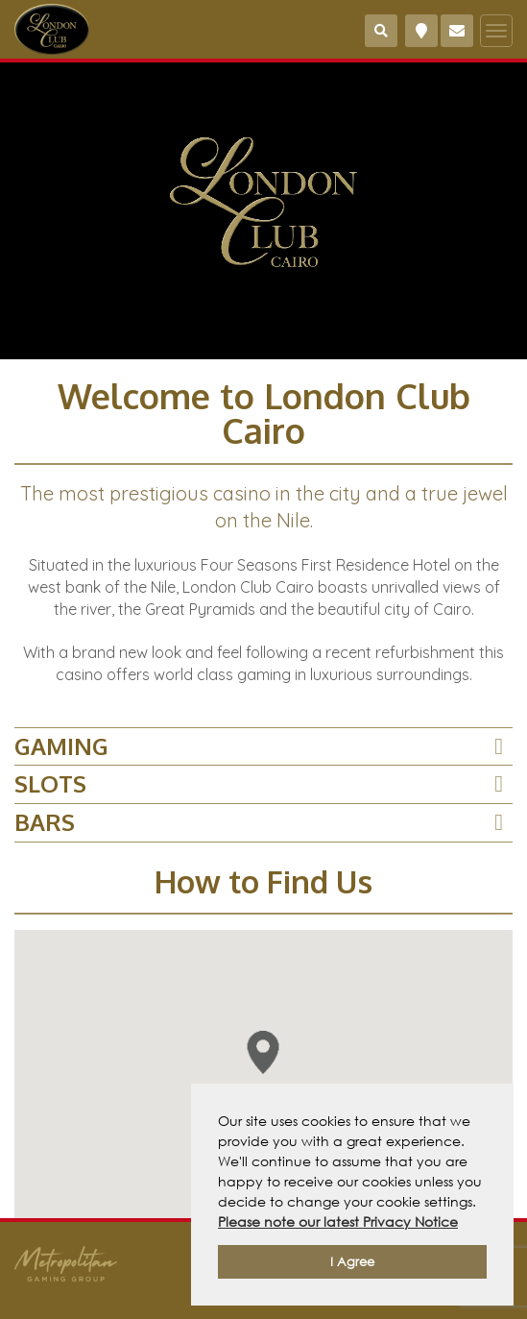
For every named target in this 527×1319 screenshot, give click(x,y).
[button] (263, 1052)
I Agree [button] (352, 1262)
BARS (44, 822)
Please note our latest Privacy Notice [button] (338, 1221)
